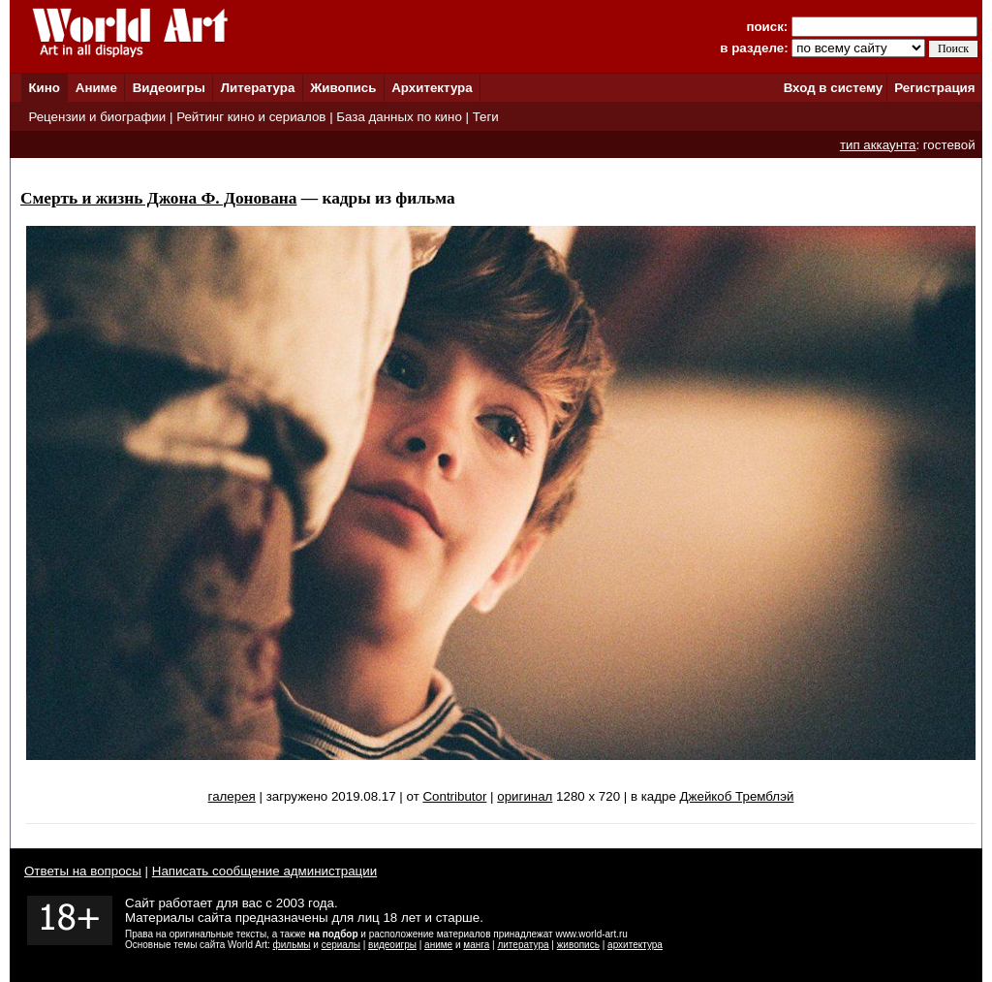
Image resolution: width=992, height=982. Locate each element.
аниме (438, 944)
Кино (44, 87)
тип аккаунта (878, 145)
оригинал (524, 796)
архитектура (635, 944)
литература (522, 944)
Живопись (343, 87)
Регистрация (934, 87)
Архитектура (431, 87)
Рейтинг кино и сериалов (251, 117)
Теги (486, 117)
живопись (578, 944)
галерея (232, 796)
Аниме (96, 87)
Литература (258, 87)
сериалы (341, 944)
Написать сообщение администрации (264, 871)
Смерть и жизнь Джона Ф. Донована (158, 198)
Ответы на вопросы (82, 871)
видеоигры (392, 944)
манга (476, 944)
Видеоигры (169, 87)
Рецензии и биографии (97, 117)
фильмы (292, 944)
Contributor (454, 796)
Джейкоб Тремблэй (737, 796)
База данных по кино (398, 117)
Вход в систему (833, 87)
